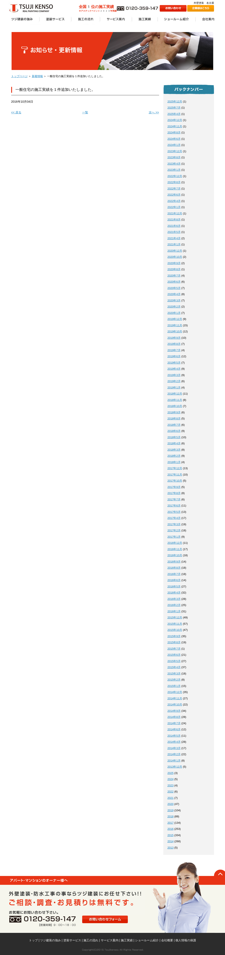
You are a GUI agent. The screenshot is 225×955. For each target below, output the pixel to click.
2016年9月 (174, 561)
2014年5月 (174, 735)
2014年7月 (174, 723)
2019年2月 (174, 381)
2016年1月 (174, 611)
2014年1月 (174, 760)
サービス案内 (110, 940)
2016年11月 (175, 549)
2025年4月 (174, 114)
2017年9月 (174, 487)
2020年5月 (174, 288)
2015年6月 (174, 654)
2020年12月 (175, 250)
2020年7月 (174, 275)
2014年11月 (175, 698)
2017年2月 (174, 530)
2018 (171, 816)
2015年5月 (174, 661)
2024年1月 (174, 144)
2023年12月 (175, 151)
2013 (171, 847)
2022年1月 (174, 207)
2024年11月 (175, 126)
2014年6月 (174, 729)
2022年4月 (174, 201)
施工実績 (127, 940)
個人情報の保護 (185, 940)
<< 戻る (16, 112)
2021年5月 (174, 232)
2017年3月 (174, 524)
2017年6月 (174, 505)
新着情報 (37, 76)
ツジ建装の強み (50, 940)
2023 (171, 785)
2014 (171, 841)
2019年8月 (174, 343)
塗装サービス (72, 940)
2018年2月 (174, 455)
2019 (171, 810)
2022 (171, 791)
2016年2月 (174, 605)
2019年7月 (174, 350)
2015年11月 (175, 623)
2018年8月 (174, 418)
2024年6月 (174, 138)
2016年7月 (174, 574)
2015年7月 (174, 648)
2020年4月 (174, 294)
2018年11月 (175, 400)
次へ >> (154, 112)
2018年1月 (174, 462)
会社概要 (167, 940)
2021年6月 (174, 225)
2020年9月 (174, 263)
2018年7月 (174, 424)
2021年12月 (175, 213)
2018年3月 (174, 449)
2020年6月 (174, 281)
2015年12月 (175, 617)
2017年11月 (175, 474)
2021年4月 (174, 238)
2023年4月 (174, 163)
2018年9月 (174, 412)
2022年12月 (175, 176)
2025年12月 (175, 101)
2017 (171, 822)
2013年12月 (175, 766)
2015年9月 (174, 636)
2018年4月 (174, 443)
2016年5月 (174, 586)
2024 (171, 779)
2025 (171, 773)
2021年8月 (174, 219)
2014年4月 (174, 741)
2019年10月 (175, 331)
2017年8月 (174, 493)
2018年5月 (174, 437)
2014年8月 (174, 717)
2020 (171, 804)
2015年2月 (174, 679)
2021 (171, 797)
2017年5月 (174, 511)
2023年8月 (174, 157)
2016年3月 (174, 598)
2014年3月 (174, 748)
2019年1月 (174, 387)
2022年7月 (174, 188)
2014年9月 (174, 710)
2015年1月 (174, 686)
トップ (33, 940)
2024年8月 (174, 132)
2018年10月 (175, 406)
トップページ (19, 76)
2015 (171, 835)
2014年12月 (175, 692)
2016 (171, 828)
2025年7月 (174, 107)
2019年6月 (174, 356)
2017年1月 (174, 536)
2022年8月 (174, 182)
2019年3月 (174, 375)
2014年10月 (175, 704)
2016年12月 (175, 542)
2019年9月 (174, 337)
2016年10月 (175, 555)
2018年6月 (174, 431)
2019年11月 (175, 325)
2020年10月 (175, 256)
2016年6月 (174, 580)
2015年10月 (175, 629)
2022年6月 (174, 194)
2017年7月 (174, 499)
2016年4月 (174, 592)
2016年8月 (174, 567)
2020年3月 (174, 300)
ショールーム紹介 (147, 940)
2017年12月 (175, 468)
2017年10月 (175, 480)
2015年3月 (174, 673)
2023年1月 (174, 169)
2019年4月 (174, 368)
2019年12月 (175, 319)
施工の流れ (90, 940)
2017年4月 (174, 518)
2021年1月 (174, 244)
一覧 (85, 112)
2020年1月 (174, 312)
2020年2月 (174, 306)
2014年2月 (174, 754)
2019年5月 (174, 362)
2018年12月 (175, 393)
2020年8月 (174, 269)
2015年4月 (174, 667)
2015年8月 (174, 642)
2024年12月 (175, 120)
